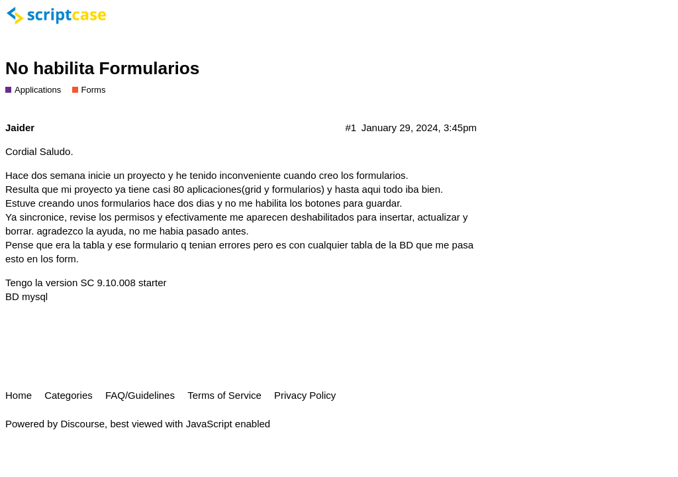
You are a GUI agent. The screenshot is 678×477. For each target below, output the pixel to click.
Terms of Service (224, 395)
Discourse (82, 423)
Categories (68, 395)
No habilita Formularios (102, 68)
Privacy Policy (305, 395)
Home (18, 395)
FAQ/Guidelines (140, 395)
